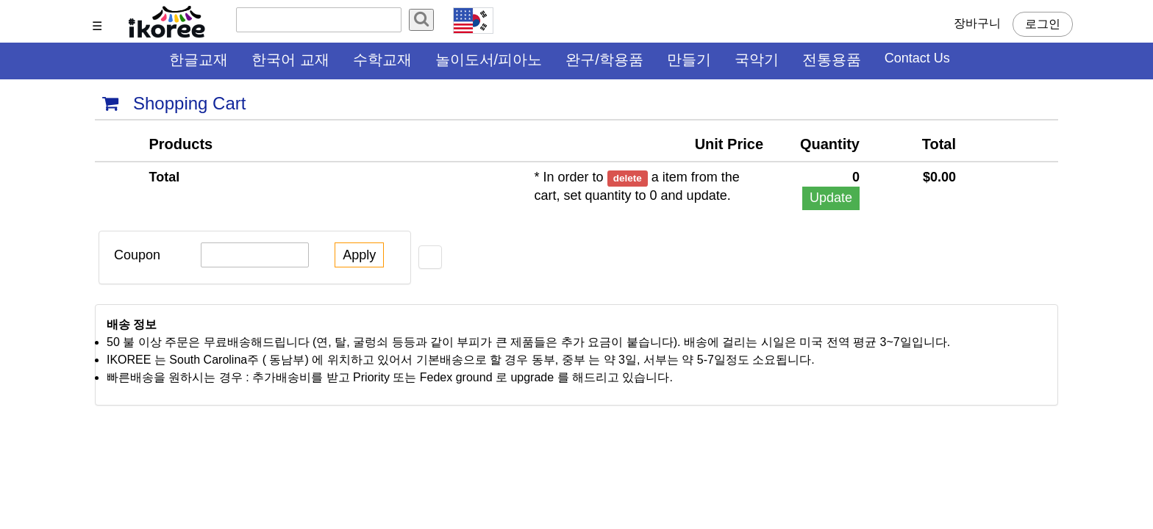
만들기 (689, 59)
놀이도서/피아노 (489, 59)
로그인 (1042, 24)
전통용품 (831, 59)
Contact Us (917, 58)
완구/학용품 (604, 59)
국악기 (757, 59)
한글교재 (198, 59)
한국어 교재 (290, 59)
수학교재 (382, 59)
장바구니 (977, 23)
